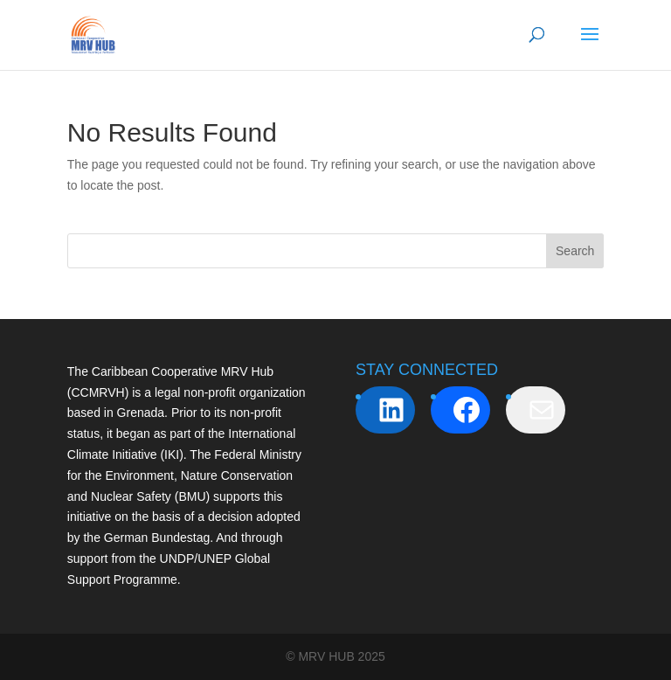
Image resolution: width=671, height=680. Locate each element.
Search (575, 251)
